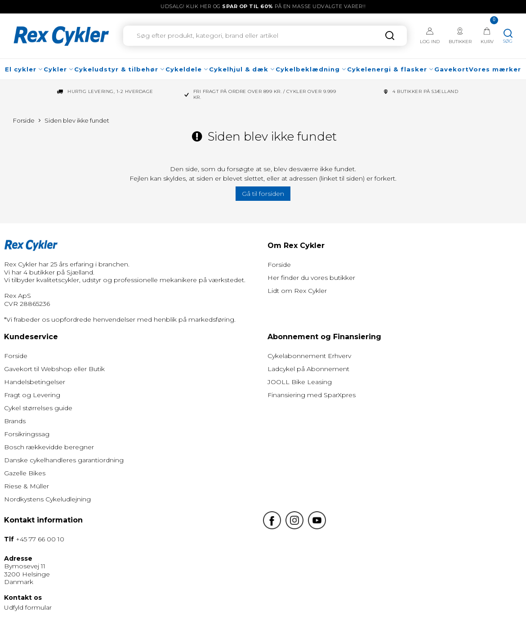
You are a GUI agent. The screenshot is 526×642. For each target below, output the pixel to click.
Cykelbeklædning (311, 69)
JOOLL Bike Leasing (299, 382)
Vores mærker (495, 69)
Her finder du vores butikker (311, 278)
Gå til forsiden (263, 194)
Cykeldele (187, 69)
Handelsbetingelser (34, 382)
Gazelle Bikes (24, 473)
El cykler (24, 69)
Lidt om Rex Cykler (297, 291)
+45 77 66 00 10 (40, 539)
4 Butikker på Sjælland (425, 91)
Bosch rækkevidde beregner (49, 447)
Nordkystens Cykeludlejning (47, 499)
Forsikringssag (26, 434)
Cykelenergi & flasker (390, 69)
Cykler (59, 69)
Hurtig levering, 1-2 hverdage (110, 91)
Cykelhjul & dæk (242, 69)
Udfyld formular (28, 607)
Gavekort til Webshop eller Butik (54, 369)
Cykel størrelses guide (38, 408)
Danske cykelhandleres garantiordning (64, 460)
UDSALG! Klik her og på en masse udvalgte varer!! (263, 6)
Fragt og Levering (32, 395)
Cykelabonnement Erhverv (309, 356)
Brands (15, 421)
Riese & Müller (26, 486)
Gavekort (451, 69)
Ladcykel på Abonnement (308, 369)
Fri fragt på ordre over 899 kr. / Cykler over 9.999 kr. (264, 94)
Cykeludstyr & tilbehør (119, 69)
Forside (279, 265)
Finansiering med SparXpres (311, 395)
